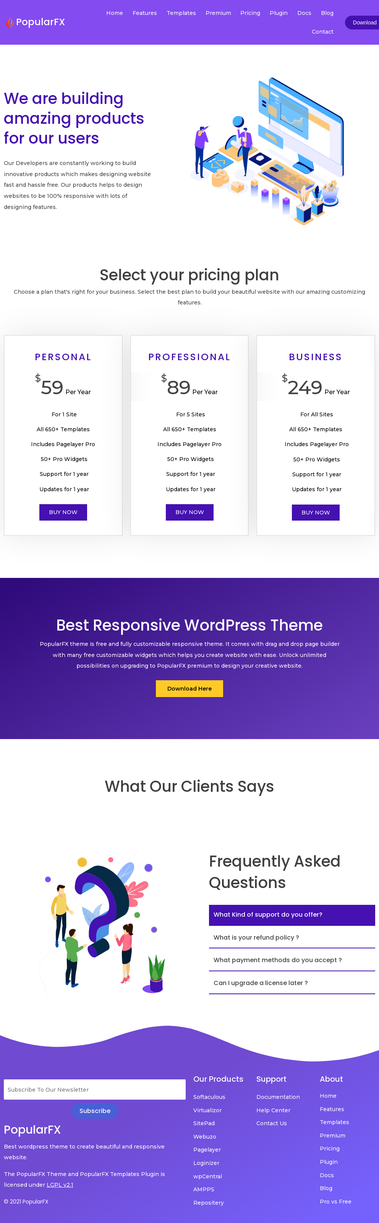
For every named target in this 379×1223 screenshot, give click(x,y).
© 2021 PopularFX (26, 1201)
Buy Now (63, 512)
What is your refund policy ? (256, 937)
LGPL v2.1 (60, 1184)
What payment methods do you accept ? (278, 960)
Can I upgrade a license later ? (261, 983)
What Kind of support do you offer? (268, 914)
